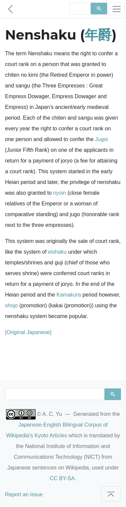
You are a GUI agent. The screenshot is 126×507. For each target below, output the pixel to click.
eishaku (57, 252)
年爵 (98, 34)
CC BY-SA (62, 478)
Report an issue (24, 494)
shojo (11, 305)
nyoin (59, 193)
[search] (79, 9)
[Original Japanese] (28, 332)
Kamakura (68, 295)
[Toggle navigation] (117, 9)
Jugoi (101, 139)
